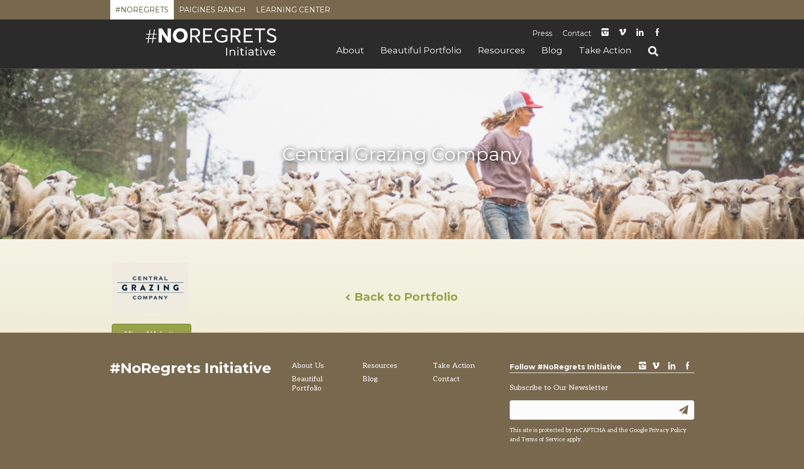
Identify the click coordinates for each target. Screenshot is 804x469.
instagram (605, 33)
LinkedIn (640, 33)
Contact (576, 33)
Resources (501, 50)
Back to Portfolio (402, 297)
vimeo (655, 367)
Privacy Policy (668, 430)
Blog (551, 50)
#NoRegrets (142, 12)
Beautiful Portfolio (420, 50)
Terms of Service (543, 439)
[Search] (649, 51)
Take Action (605, 50)
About (350, 50)
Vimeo (622, 33)
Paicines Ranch (212, 12)
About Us (308, 365)
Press (542, 33)
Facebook (657, 33)
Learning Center (293, 12)
